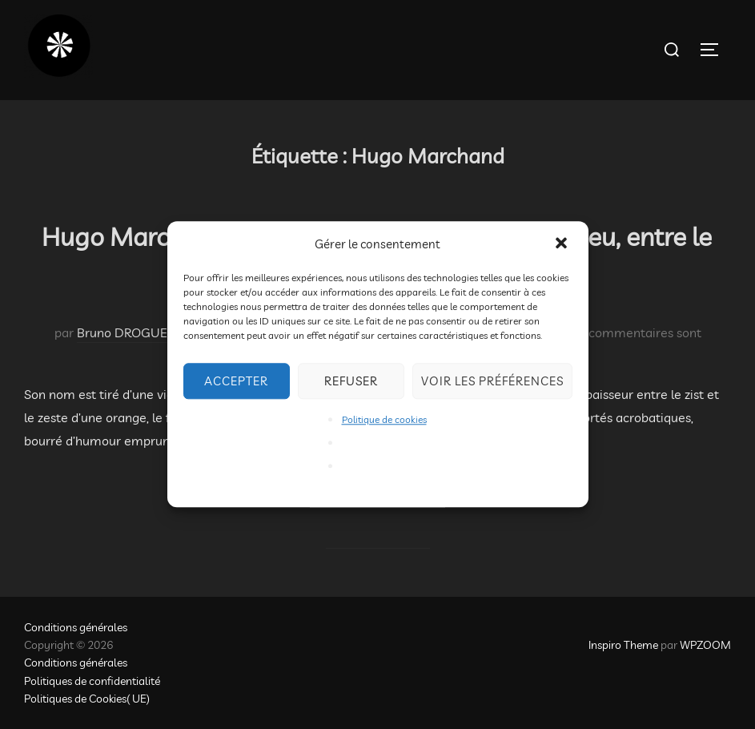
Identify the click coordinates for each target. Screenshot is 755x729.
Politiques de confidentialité (92, 681)
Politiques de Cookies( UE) (87, 698)
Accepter (236, 381)
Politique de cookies (384, 419)
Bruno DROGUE (122, 332)
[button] (562, 244)
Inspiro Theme (623, 645)
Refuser (351, 381)
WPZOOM (705, 645)
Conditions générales (75, 627)
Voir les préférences (492, 381)
